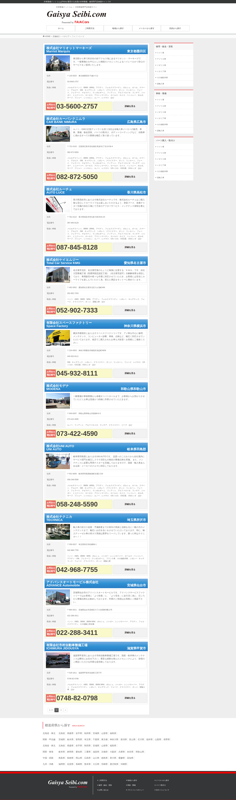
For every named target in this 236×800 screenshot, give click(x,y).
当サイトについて (162, 790)
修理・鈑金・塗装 (105, 785)
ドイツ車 (160, 53)
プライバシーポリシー (135, 790)
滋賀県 (96, 752)
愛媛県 (121, 758)
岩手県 (79, 733)
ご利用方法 (102, 780)
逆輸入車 (160, 84)
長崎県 (79, 764)
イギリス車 (161, 65)
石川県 (141, 739)
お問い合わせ (103, 790)
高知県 (130, 758)
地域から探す (131, 780)
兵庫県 (121, 752)
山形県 (104, 733)
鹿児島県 (114, 764)
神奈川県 (114, 739)
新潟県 (124, 739)
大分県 (96, 764)
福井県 (149, 739)
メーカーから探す (162, 780)
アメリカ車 (161, 59)
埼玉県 (87, 739)
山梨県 (158, 739)
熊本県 (87, 764)
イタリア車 (161, 71)
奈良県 (130, 752)
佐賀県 (70, 764)
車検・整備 (131, 785)
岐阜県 (62, 752)
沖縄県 (124, 764)
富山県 (132, 739)
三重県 (87, 752)
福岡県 (62, 764)
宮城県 (96, 733)
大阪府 (113, 752)
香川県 (113, 758)
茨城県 (62, 739)
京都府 (104, 752)
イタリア (65, 36)
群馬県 (79, 739)
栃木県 (70, 739)
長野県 (166, 739)
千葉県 (96, 739)
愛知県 (79, 752)
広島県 (87, 758)
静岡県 (70, 752)
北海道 (62, 733)
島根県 (70, 758)
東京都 (104, 739)
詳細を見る (130, 106)
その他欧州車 (162, 78)
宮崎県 (104, 764)
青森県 (70, 733)
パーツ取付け (160, 785)
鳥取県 (62, 758)
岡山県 (79, 758)
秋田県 (87, 733)
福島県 (113, 733)
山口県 (96, 758)
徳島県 (104, 758)
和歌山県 (140, 752)
